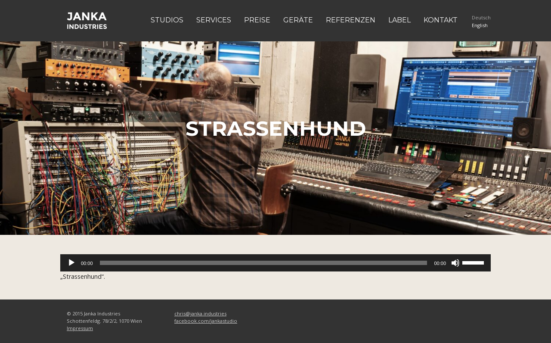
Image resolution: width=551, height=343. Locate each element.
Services (213, 20)
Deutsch (481, 17)
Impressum (80, 328)
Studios (167, 20)
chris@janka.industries (200, 313)
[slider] (263, 263)
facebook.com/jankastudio (205, 321)
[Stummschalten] (455, 263)
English (480, 25)
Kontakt (441, 20)
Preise (257, 20)
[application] (275, 262)
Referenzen (350, 20)
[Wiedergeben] (71, 263)
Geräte (298, 20)
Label (399, 20)
